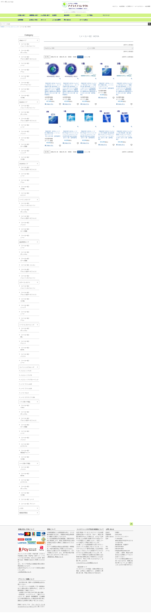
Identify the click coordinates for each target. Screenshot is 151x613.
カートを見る (84, 20)
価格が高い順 (63, 57)
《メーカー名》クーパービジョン (25, 83)
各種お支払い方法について (26, 529)
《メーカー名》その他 (25, 96)
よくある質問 (56, 20)
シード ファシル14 (26, 388)
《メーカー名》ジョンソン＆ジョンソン (27, 45)
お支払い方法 (33, 20)
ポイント (43, 20)
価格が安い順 (54, 57)
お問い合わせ (110, 529)
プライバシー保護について (26, 579)
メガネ (21, 508)
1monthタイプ (23, 163)
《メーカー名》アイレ (25, 71)
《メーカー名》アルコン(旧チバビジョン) (28, 58)
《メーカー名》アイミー (25, 342)
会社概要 (148, 6)
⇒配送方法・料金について (55, 556)
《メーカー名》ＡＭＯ (25, 406)
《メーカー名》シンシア (25, 77)
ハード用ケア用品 (24, 463)
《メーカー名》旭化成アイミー (25, 451)
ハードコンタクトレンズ (11, 26)
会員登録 (122, 6)
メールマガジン (139, 6)
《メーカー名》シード (25, 64)
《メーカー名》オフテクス (25, 445)
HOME (2, 26)
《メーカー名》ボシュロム (25, 51)
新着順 (69, 57)
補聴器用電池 (23, 513)
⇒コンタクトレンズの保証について (87, 563)
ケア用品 (89, 15)
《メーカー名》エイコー (25, 194)
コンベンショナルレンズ (26, 367)
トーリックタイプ (24, 199)
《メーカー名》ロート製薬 (25, 145)
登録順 (74, 57)
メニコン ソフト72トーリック (29, 379)
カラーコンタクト (24, 282)
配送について (51, 529)
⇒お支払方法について (24, 572)
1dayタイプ (22, 40)
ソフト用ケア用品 (24, 402)
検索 (149, 24)
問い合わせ (67, 20)
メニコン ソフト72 (26, 375)
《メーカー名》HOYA (25, 349)
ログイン (115, 6)
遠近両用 (66, 15)
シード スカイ (24, 393)
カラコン (78, 15)
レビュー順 (87, 57)
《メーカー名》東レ (25, 336)
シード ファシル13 (26, 384)
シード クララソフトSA (27, 397)
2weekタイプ (23, 102)
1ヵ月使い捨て (45, 15)
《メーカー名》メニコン (25, 90)
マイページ (106, 15)
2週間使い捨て (33, 15)
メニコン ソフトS (25, 371)
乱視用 (54, 15)
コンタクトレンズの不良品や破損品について (90, 529)
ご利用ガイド (130, 6)
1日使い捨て (21, 15)
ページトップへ (131, 524)
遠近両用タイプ (24, 242)
